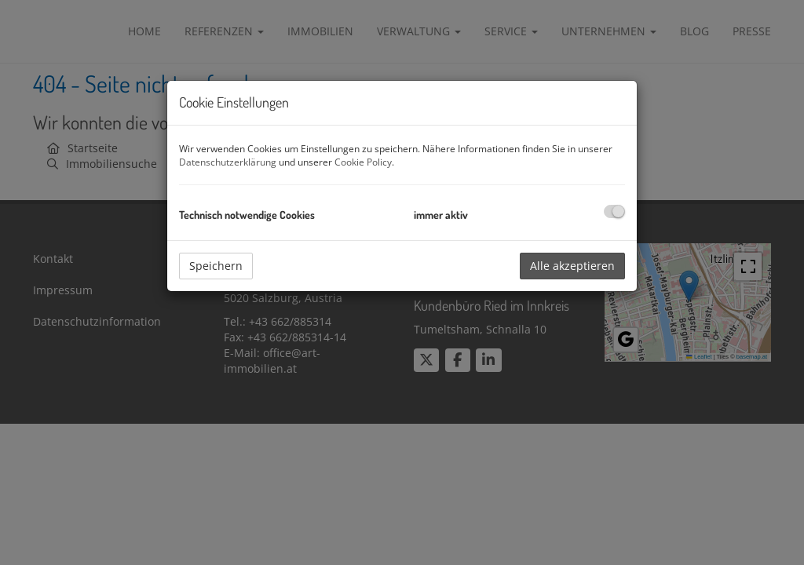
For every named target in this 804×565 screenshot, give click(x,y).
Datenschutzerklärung (227, 162)
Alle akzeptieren (572, 265)
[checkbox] (614, 211)
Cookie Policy (363, 162)
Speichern (216, 265)
